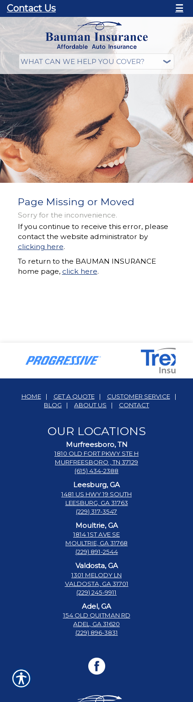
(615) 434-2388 (96, 470)
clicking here (41, 246)
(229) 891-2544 (96, 551)
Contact (134, 405)
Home (31, 396)
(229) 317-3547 (96, 511)
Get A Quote (74, 396)
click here (79, 271)
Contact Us (31, 8)
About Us (90, 405)
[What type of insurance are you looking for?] (96, 61)
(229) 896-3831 (96, 632)
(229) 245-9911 (96, 592)
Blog (53, 405)
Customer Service (138, 396)
